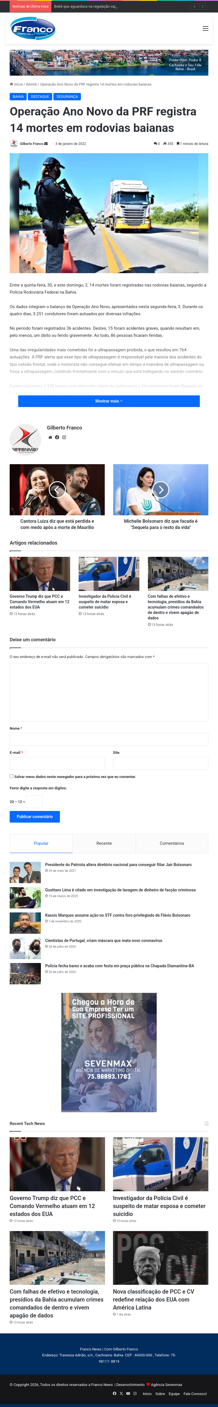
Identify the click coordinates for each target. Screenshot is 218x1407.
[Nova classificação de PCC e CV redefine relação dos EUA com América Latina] (160, 1258)
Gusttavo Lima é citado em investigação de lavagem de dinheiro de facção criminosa (120, 890)
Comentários (172, 843)
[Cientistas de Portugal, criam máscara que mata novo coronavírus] (25, 948)
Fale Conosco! (195, 1394)
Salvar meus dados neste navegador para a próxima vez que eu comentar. (75, 777)
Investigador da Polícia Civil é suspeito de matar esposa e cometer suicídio (105, 601)
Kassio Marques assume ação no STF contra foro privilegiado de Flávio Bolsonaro (117, 915)
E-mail (16, 752)
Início (16, 84)
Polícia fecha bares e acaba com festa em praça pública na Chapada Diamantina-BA (119, 966)
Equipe (174, 1394)
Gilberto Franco (31, 144)
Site (116, 752)
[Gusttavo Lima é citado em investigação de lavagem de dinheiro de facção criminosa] (25, 897)
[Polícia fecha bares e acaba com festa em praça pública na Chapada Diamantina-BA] (25, 973)
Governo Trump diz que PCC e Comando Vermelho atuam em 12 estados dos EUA (39, 601)
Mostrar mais (109, 401)
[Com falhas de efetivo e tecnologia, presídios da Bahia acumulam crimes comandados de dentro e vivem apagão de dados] (178, 574)
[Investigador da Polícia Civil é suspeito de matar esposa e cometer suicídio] (109, 574)
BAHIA (31, 84)
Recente (104, 843)
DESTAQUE (40, 96)
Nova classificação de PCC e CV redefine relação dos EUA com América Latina (153, 1299)
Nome (16, 728)
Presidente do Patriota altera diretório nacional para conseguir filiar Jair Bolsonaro (118, 864)
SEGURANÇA (67, 96)
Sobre (160, 1394)
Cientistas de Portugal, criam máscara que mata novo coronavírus (103, 940)
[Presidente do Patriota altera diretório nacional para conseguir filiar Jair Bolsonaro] (25, 872)
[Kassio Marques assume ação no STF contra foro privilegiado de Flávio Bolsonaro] (25, 923)
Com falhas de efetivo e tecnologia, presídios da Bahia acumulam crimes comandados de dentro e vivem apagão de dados (176, 607)
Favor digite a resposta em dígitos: (38, 788)
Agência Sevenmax (166, 1385)
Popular (41, 843)
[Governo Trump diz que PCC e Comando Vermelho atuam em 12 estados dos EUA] (40, 574)
